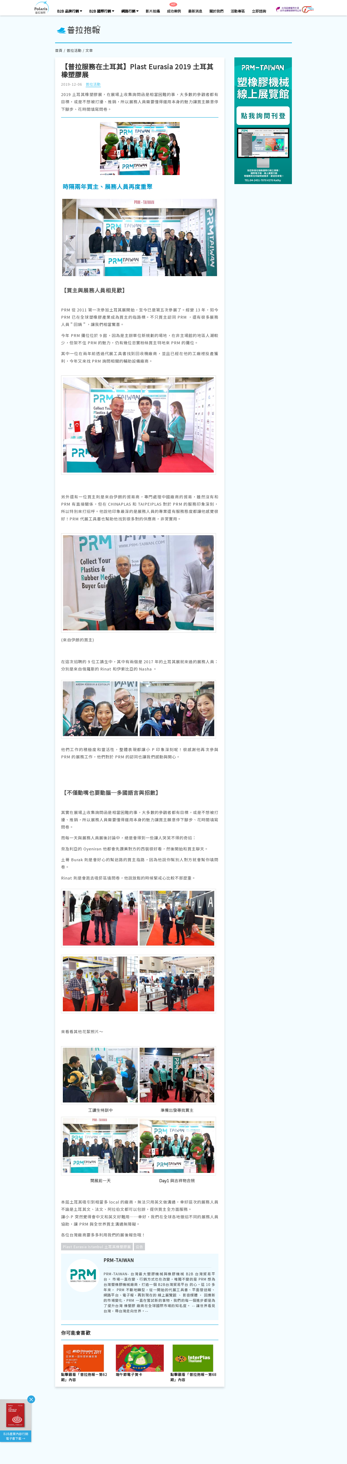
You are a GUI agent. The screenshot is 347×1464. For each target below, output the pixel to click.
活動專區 (238, 11)
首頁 (59, 50)
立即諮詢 (259, 11)
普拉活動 (74, 50)
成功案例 (174, 11)
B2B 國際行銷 (101, 11)
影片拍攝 (153, 11)
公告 (139, 1246)
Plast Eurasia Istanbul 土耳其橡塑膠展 (97, 1246)
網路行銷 (130, 11)
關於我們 (216, 11)
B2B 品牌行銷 (69, 11)
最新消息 (195, 11)
